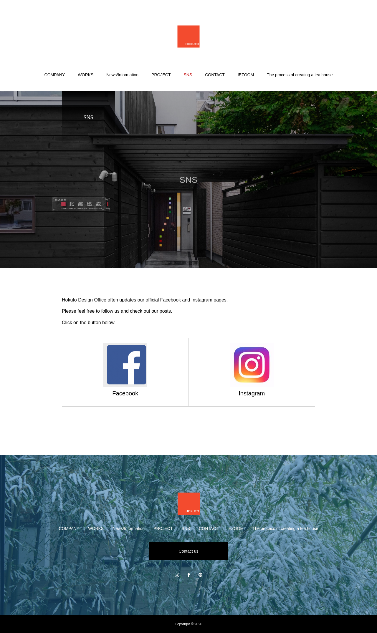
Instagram (252, 393)
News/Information (122, 74)
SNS (187, 74)
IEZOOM (246, 74)
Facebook (125, 393)
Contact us (189, 551)
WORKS (85, 74)
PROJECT (161, 74)
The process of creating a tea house (300, 74)
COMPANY (54, 74)
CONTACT (215, 74)
